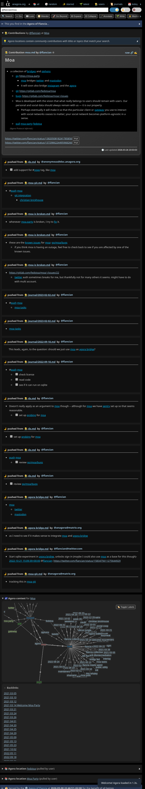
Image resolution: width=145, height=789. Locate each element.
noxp (37, 170)
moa (23, 80)
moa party (27, 123)
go (17, 76)
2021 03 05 (10, 693)
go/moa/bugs (59, 242)
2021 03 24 (10, 713)
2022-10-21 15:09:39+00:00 (24, 560)
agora (73, 85)
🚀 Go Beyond (60, 16)
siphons (46, 71)
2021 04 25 (10, 729)
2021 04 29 (10, 733)
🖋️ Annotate (106, 16)
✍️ (135, 52)
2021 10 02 (10, 749)
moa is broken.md (39, 214)
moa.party (27, 221)
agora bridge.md (38, 497)
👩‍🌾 (6, 52)
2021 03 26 (10, 717)
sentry (106, 406)
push (14, 190)
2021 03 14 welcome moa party (22, 705)
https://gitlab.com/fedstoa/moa (37, 91)
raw (127, 52)
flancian (47, 560)
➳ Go (19, 16)
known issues (32, 242)
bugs (19, 96)
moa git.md (35, 183)
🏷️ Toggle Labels (125, 607)
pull (18, 123)
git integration (23, 195)
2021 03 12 (10, 701)
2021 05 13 (10, 741)
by (71, 162)
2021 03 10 (10, 697)
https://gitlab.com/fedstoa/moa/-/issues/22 (34, 272)
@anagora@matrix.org (68, 527)
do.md (32, 162)
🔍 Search (7, 16)
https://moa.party (29, 76)
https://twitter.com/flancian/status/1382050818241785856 (38, 138)
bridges (31, 71)
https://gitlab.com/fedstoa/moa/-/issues (45, 96)
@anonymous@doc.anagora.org (60, 161)
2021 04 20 (10, 725)
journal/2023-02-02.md (41, 295)
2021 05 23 (10, 745)
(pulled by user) (72, 769)
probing (31, 415)
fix (55, 221)
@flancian (35, 33)
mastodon (55, 80)
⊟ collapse (90, 16)
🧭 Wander (43, 16)
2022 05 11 (10, 753)
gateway (99, 110)
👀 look (30, 16)
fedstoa (37, 123)
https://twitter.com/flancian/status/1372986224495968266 (38, 142)
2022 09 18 (10, 757)
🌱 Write (120, 16)
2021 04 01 (10, 721)
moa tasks (20, 307)
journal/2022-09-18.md (41, 341)
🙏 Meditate (134, 16)
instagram (53, 85)
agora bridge (86, 349)
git (17, 91)
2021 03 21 (10, 709)
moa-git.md (35, 574)
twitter (40, 80)
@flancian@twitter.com (68, 548)
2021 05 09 (10, 737)
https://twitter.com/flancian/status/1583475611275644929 (87, 560)
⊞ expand (76, 16)
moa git (31, 581)
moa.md (30, 52)
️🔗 (131, 52)
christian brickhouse (31, 200)
